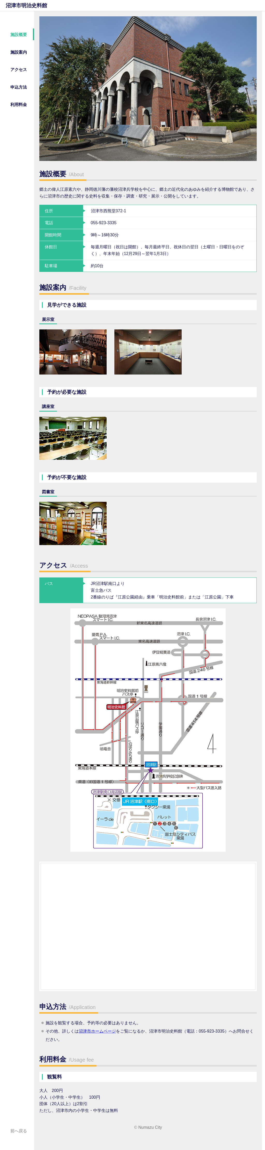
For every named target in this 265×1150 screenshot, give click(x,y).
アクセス (18, 69)
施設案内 (18, 52)
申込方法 (18, 87)
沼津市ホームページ (97, 1031)
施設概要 (18, 34)
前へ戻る (18, 1131)
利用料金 (18, 104)
